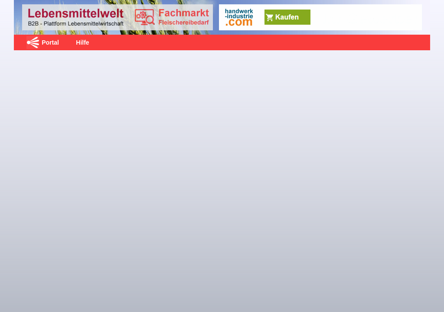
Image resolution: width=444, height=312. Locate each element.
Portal (50, 42)
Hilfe (82, 42)
